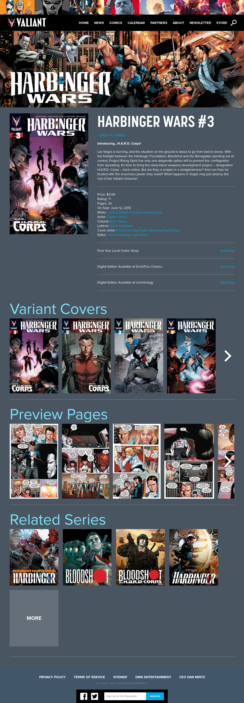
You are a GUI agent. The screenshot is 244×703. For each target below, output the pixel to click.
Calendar (136, 23)
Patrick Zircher (126, 230)
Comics (115, 23)
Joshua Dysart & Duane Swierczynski (135, 212)
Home (84, 23)
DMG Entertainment (153, 677)
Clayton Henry (117, 217)
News (99, 23)
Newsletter (200, 23)
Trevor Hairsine (150, 230)
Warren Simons (118, 235)
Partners (158, 23)
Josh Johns (139, 235)
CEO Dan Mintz (192, 677)
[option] (34, 355)
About (178, 23)
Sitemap (120, 677)
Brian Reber (118, 221)
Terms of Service (89, 677)
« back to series (111, 135)
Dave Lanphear (121, 226)
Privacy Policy (52, 677)
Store (221, 23)
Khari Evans (171, 230)
